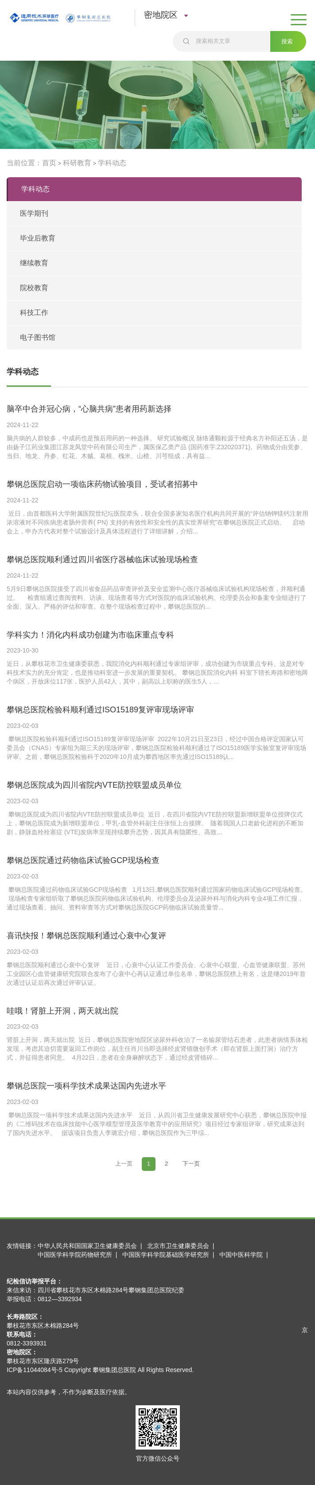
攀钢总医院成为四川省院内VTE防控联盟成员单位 (94, 785)
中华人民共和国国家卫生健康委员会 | (91, 1245)
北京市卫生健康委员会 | (182, 1245)
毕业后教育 (37, 238)
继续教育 (34, 263)
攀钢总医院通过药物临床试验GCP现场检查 (83, 860)
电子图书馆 (37, 337)
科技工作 (34, 312)
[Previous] (124, 1164)
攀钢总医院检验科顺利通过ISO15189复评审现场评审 (100, 709)
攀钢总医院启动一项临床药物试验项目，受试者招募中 (102, 484)
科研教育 (77, 163)
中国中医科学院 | (245, 1254)
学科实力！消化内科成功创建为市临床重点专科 (90, 634)
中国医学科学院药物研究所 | (79, 1254)
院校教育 (34, 288)
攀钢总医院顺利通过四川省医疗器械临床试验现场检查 (102, 559)
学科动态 (112, 163)
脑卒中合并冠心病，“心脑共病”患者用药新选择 (89, 408)
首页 (49, 163)
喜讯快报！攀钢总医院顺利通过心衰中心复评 (86, 935)
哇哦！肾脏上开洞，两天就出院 (62, 1011)
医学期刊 (34, 213)
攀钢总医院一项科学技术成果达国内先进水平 (86, 1085)
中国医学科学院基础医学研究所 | (170, 1254)
